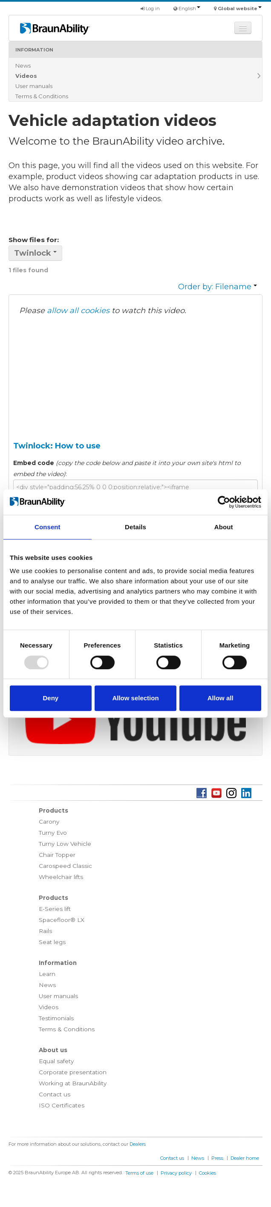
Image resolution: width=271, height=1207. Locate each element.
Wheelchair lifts (61, 876)
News (23, 65)
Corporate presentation (73, 1072)
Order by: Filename (217, 286)
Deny (50, 698)
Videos (26, 75)
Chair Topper (57, 854)
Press (217, 1158)
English (189, 8)
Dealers (138, 1144)
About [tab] (223, 527)
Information (34, 50)
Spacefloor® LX (61, 919)
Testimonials (56, 1018)
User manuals (33, 86)
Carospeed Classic (65, 865)
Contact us (54, 1094)
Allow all (221, 698)
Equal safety (56, 1061)
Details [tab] (135, 527)
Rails (45, 930)
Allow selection (135, 698)
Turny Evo (53, 832)
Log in (150, 8)
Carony (49, 821)
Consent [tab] (48, 527)
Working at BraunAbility (73, 1083)
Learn (47, 973)
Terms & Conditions (41, 96)
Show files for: (34, 240)
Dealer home (245, 1158)
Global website (240, 8)
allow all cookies (78, 310)
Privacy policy (176, 1173)
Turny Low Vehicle (65, 843)
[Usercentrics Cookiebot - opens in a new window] (224, 502)
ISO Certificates (61, 1105)
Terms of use (139, 1173)
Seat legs (52, 942)
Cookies (207, 1173)
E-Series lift (55, 908)
